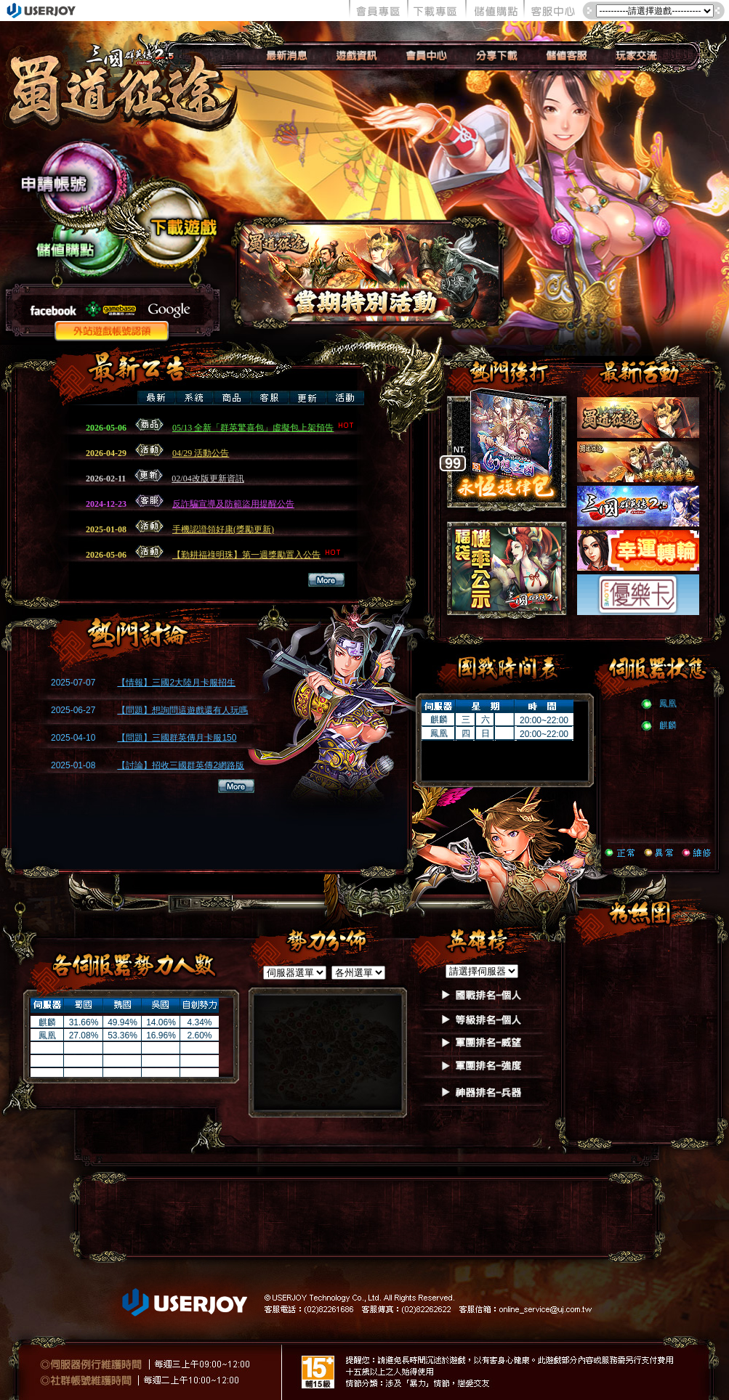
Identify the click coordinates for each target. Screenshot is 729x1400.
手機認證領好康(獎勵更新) (223, 529)
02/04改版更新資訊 (207, 478)
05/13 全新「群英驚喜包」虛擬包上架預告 (264, 428)
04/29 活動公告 (200, 453)
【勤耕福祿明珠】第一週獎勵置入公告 (258, 555)
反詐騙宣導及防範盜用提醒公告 (233, 504)
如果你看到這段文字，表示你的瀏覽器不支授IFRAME (152, 739)
